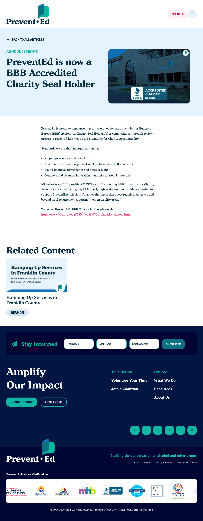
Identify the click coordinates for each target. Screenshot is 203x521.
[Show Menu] (192, 14)
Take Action (121, 372)
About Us (162, 397)
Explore (160, 372)
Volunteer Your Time (129, 380)
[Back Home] (27, 14)
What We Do (165, 380)
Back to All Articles (25, 39)
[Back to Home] (30, 451)
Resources (163, 389)
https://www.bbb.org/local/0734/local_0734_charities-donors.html (86, 214)
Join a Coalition (124, 389)
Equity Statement (142, 462)
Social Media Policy (187, 462)
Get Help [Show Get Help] (177, 14)
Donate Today (21, 402)
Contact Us (53, 402)
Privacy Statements (164, 462)
